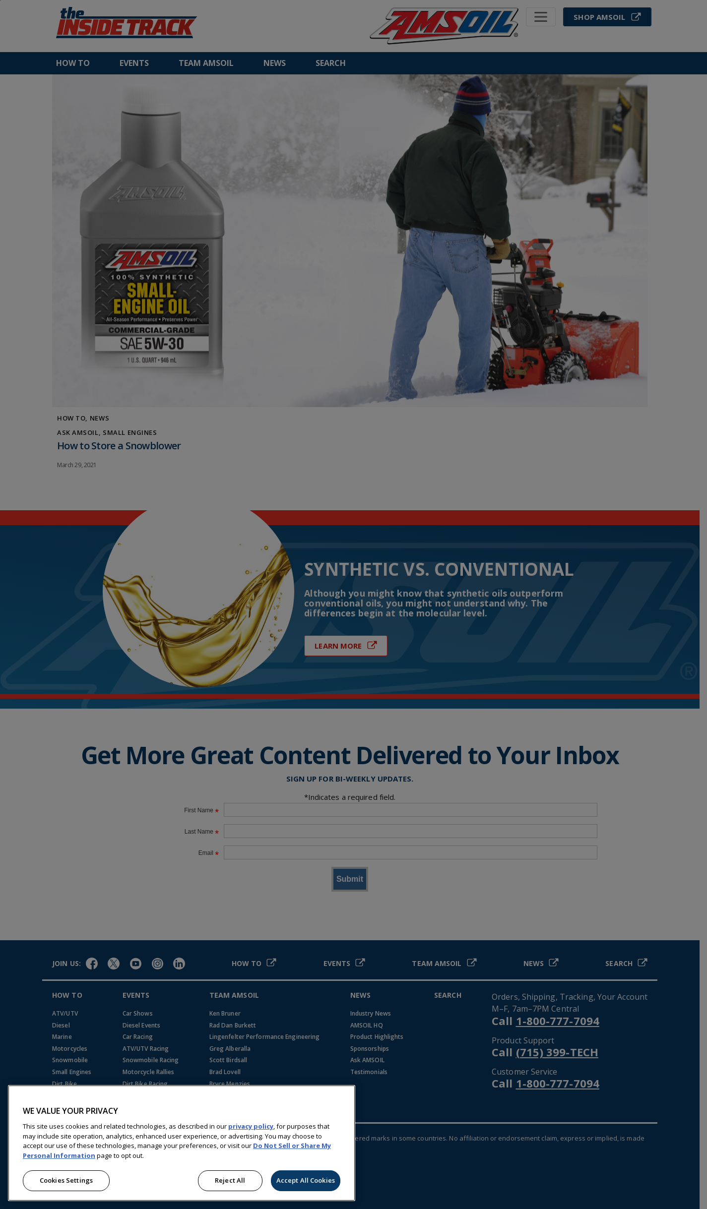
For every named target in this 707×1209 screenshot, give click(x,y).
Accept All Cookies (305, 1180)
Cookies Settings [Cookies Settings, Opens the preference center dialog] (66, 1180)
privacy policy (250, 1126)
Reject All (230, 1180)
